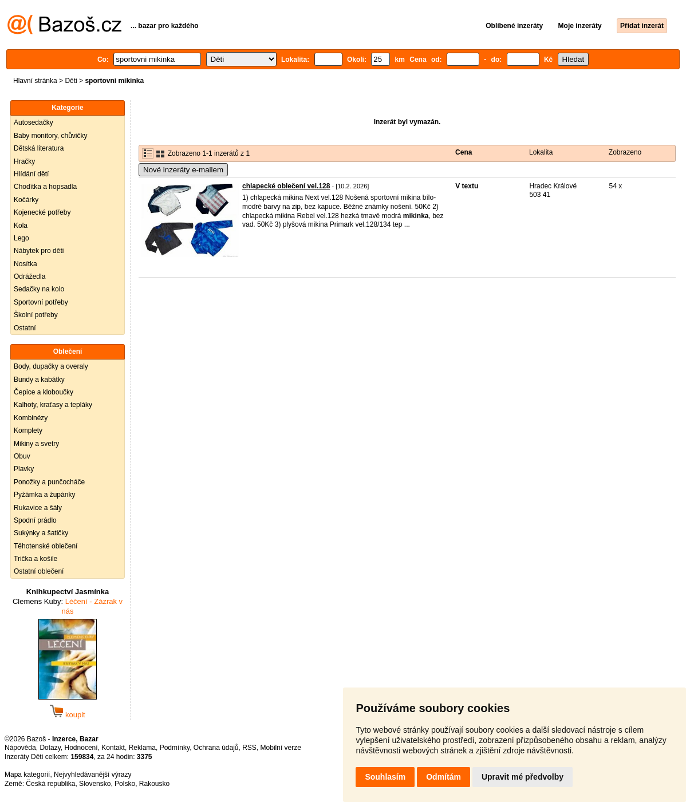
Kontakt (113, 748)
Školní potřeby (36, 315)
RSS (249, 748)
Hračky (24, 161)
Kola (20, 226)
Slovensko (95, 784)
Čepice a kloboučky (43, 392)
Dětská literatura (39, 148)
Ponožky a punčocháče (49, 482)
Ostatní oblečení (39, 571)
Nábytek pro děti (39, 251)
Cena (463, 152)
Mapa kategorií (27, 775)
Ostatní (25, 328)
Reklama (142, 748)
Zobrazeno (625, 152)
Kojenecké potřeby (42, 212)
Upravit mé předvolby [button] (522, 776)
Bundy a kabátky (39, 380)
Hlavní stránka (35, 81)
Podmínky (175, 748)
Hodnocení (81, 748)
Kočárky (26, 200)
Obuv (22, 456)
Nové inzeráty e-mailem (183, 169)
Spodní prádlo (35, 520)
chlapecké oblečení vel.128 (286, 186)
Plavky (24, 469)
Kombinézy (31, 418)
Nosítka (25, 264)
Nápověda (20, 748)
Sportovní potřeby (41, 302)
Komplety (28, 430)
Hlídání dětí (31, 174)
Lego (21, 238)
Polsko (125, 784)
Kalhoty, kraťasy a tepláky (53, 405)
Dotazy (50, 748)
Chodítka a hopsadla (45, 187)
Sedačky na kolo (39, 289)
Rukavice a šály (38, 508)
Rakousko (154, 784)
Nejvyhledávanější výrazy (92, 775)
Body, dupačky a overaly (51, 366)
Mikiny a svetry (36, 444)
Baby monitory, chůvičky (51, 136)
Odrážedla (29, 276)
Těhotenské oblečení (45, 546)
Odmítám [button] (443, 776)
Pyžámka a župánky (44, 495)
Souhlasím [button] (385, 776)
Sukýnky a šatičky (41, 533)
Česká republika (50, 784)
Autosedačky (33, 122)
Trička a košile (35, 559)
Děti (71, 81)
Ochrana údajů (216, 748)
